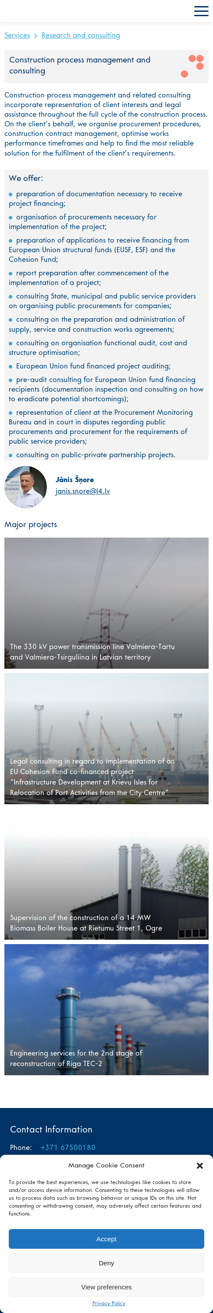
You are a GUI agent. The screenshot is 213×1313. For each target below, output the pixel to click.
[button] (199, 1165)
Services (17, 35)
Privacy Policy (108, 1303)
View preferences (106, 1287)
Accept (106, 1239)
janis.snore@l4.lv (83, 491)
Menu (201, 11)
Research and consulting (81, 35)
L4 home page (28, 10)
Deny (106, 1263)
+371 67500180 (68, 1148)
